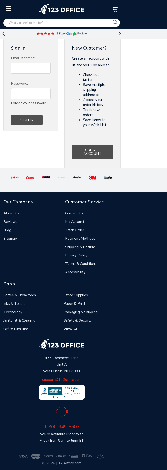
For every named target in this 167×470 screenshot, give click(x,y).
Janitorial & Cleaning (19, 320)
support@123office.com (61, 379)
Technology (12, 312)
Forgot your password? (29, 103)
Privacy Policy (76, 255)
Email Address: (23, 57)
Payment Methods (80, 238)
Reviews (10, 221)
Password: (19, 83)
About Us (11, 213)
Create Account (92, 151)
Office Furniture (15, 328)
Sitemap (10, 238)
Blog (7, 230)
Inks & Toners (14, 303)
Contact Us (74, 213)
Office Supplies (76, 295)
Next (120, 34)
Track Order (74, 230)
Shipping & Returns (80, 246)
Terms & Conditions (81, 263)
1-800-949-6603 (62, 426)
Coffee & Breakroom (19, 295)
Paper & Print (74, 303)
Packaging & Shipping (81, 312)
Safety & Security (78, 320)
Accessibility (75, 272)
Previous (3, 34)
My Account (74, 221)
